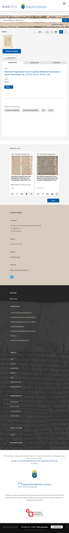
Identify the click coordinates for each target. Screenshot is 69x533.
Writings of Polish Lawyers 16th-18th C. (23, 322)
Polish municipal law (17, 326)
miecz (51, 110)
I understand (56, 527)
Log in (12, 434)
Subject (12, 372)
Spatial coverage (15, 382)
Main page (14, 299)
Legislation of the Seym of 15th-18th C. (23, 317)
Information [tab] (35, 62)
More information (42, 527)
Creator (12, 363)
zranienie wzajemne (12, 110)
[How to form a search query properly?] (67, 24)
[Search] (65, 20)
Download (9, 58)
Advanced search (58, 24)
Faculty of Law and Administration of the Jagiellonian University (34, 461)
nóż (43, 110)
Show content (12, 51)
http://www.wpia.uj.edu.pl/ (20, 270)
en (65, 32)
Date (12, 377)
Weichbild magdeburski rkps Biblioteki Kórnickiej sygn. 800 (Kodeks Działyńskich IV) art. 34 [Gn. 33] (47, 178)
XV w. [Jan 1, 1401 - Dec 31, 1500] (6, 82)
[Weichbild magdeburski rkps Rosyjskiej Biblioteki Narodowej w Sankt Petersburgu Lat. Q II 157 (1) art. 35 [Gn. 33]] (8, 41)
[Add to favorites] (51, 32)
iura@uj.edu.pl (15, 257)
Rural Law (13, 335)
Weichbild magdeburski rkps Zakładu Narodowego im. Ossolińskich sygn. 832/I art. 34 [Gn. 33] (21, 178)
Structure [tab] (56, 62)
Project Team (14, 406)
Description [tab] (12, 62)
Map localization (15, 386)
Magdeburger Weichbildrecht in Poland (23, 331)
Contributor (14, 368)
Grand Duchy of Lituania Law (19, 340)
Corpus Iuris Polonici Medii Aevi (21, 312)
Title (12, 359)
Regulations (14, 402)
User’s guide (14, 415)
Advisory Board (15, 411)
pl (61, 32)
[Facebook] (11, 277)
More (53, 200)
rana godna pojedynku (30, 110)
